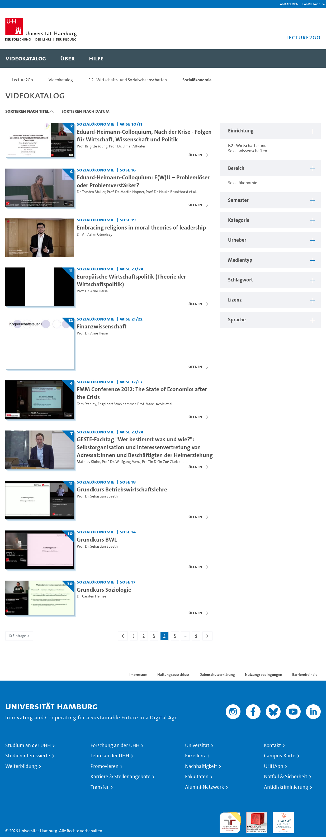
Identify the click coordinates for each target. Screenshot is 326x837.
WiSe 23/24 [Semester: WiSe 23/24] (131, 268)
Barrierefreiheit (304, 674)
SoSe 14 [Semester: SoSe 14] (128, 531)
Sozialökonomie (196, 80)
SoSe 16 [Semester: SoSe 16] (128, 169)
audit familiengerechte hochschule (230, 821)
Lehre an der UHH (110, 755)
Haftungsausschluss (173, 674)
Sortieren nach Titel (27, 111)
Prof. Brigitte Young (92, 146)
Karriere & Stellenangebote (120, 776)
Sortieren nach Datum (86, 111)
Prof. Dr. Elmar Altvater (127, 146)
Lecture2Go (22, 80)
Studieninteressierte (27, 755)
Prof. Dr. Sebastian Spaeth (97, 496)
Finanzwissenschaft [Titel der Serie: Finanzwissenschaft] (101, 326)
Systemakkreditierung (310, 815)
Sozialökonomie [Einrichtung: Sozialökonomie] (95, 124)
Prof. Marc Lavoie (151, 403)
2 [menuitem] (145, 636)
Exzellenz (195, 755)
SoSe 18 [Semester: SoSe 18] (128, 482)
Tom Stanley (86, 403)
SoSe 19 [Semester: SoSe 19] (128, 219)
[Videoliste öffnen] (199, 155)
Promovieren (105, 766)
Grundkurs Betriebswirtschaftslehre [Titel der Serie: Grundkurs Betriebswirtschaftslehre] (122, 489)
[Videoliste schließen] (199, 205)
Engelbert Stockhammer (117, 403)
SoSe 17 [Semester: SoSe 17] (127, 581)
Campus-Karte (279, 755)
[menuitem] (26, 58)
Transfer (100, 787)
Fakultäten (197, 776)
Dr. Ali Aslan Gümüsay (94, 234)
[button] (311, 4)
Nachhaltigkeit (201, 766)
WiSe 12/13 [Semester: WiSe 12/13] (131, 381)
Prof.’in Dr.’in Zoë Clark (160, 461)
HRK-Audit (282, 815)
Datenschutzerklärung (217, 674)
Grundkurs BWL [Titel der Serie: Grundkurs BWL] (97, 539)
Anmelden (289, 4)
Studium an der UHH (28, 745)
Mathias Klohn (88, 461)
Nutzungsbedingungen (263, 674)
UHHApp (273, 766)
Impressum (138, 674)
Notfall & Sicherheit (285, 776)
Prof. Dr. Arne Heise (92, 291)
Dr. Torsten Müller (91, 191)
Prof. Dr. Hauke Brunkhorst (167, 191)
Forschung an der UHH (115, 745)
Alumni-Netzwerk (204, 787)
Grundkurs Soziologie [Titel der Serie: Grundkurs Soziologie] (104, 590)
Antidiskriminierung (286, 787)
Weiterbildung (21, 766)
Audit (251, 815)
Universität (197, 745)
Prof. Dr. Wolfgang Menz (121, 461)
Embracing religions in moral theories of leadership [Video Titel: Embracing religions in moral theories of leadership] (141, 227)
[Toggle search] (311, 58)
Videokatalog (61, 80)
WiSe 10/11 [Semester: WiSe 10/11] (131, 124)
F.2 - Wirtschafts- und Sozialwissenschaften (127, 80)
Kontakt (272, 745)
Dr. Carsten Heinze (91, 596)
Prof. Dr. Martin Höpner (125, 191)
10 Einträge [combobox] (19, 635)
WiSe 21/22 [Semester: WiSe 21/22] (131, 318)
